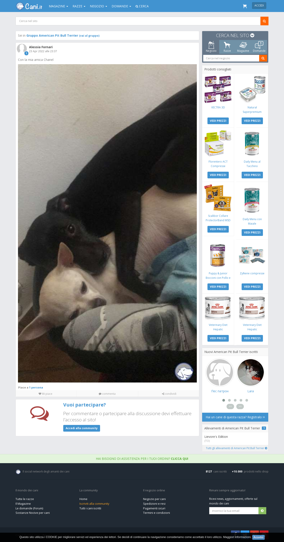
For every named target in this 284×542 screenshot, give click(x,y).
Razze (79, 6)
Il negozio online (154, 490)
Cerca (142, 6)
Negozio (98, 6)
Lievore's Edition (216, 436)
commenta (107, 394)
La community (88, 490)
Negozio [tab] (211, 47)
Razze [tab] (227, 47)
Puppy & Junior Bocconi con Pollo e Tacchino (218, 277)
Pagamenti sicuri (154, 508)
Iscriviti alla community (94, 504)
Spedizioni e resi (154, 504)
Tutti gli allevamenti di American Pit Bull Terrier (236, 448)
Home (83, 499)
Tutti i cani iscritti (90, 508)
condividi (169, 394)
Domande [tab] (259, 47)
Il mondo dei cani (27, 490)
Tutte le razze (25, 499)
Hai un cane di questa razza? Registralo (235, 417)
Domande (121, 6)
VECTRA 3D (218, 107)
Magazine (58, 6)
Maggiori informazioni (237, 537)
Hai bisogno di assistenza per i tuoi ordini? (142, 458)
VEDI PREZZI (218, 121)
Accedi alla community (82, 428)
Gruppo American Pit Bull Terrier (62, 35)
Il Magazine (23, 504)
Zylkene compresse (252, 273)
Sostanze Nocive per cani (33, 513)
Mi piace (45, 394)
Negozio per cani (154, 499)
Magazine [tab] (243, 47)
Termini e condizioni (156, 513)
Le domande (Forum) (29, 508)
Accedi (259, 5)
